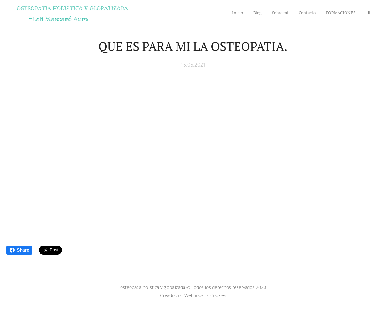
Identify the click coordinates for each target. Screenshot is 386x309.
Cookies (218, 295)
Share (19, 250)
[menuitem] (313, 13)
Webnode (194, 295)
